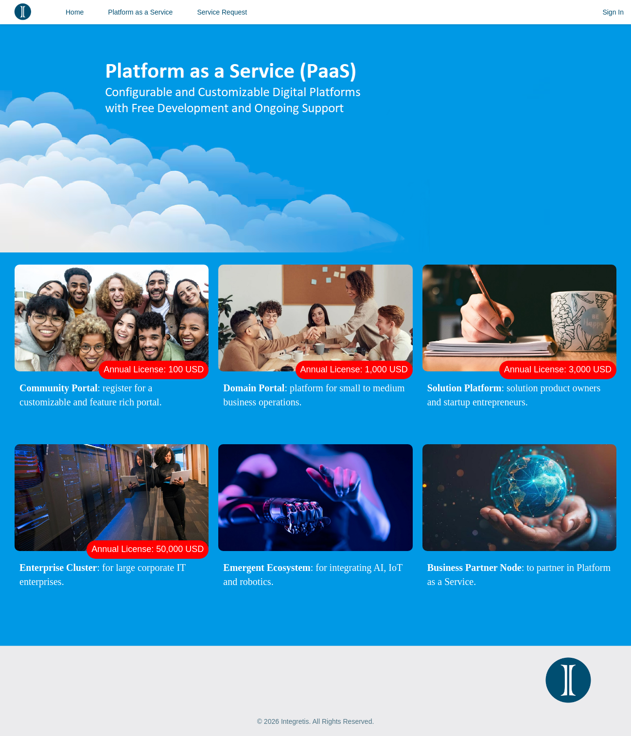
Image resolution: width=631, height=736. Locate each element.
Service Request (222, 12)
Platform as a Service (140, 12)
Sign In (613, 12)
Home (75, 12)
